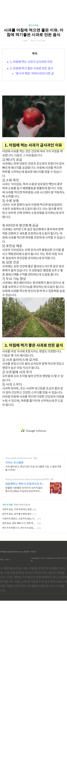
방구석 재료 (33, 25)
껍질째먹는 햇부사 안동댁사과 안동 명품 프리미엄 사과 (23, 484)
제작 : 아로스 (5, 559)
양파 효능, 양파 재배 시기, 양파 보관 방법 (19, 523)
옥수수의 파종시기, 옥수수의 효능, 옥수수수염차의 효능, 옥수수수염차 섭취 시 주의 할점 (19, 528)
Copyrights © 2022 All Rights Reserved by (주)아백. (49, 559)
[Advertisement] (33, 430)
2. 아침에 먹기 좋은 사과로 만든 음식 (31, 68)
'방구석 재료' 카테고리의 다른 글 (34, 73)
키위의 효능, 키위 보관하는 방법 (17, 509)
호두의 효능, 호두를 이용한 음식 (17, 514)
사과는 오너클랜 (14, 462)
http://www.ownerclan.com (18, 458)
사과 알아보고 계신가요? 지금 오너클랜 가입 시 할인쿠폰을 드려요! (33, 468)
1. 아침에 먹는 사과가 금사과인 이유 (31, 62)
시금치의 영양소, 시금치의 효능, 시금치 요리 (19, 518)
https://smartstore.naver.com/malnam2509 (27, 479)
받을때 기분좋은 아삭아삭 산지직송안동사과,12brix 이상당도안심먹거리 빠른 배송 (24, 490)
